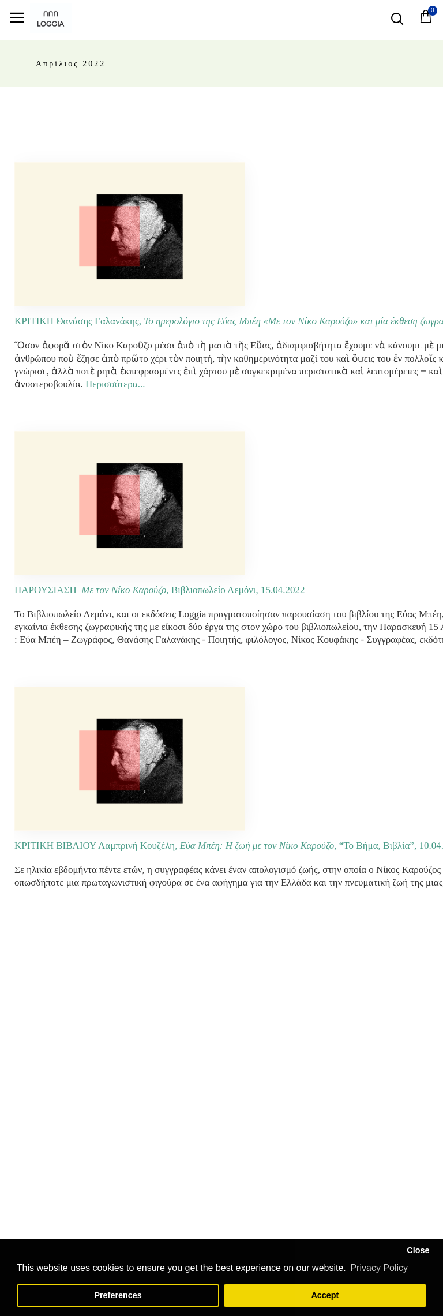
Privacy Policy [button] (379, 1268)
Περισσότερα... (115, 383)
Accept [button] (325, 1295)
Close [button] (418, 1250)
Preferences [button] (117, 1295)
